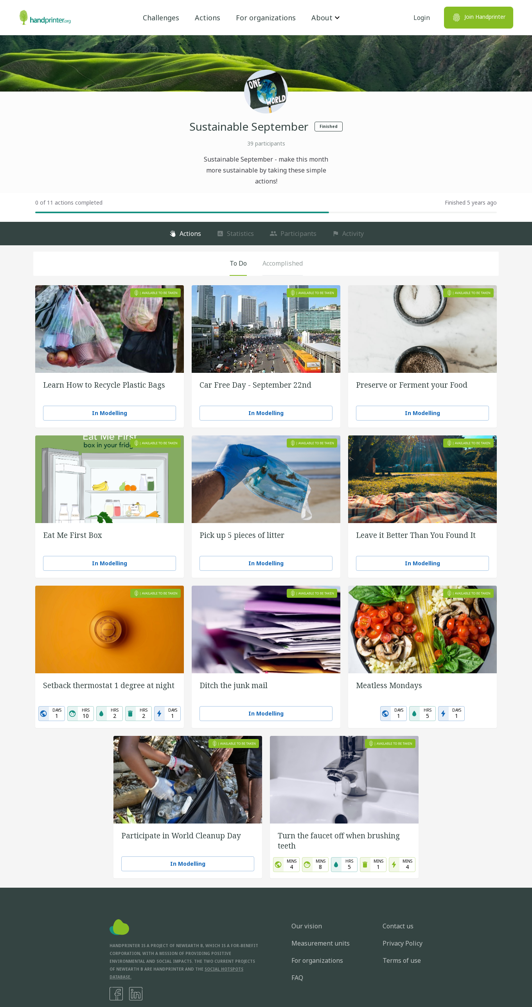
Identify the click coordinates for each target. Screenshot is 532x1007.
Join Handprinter (478, 17)
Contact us (398, 926)
